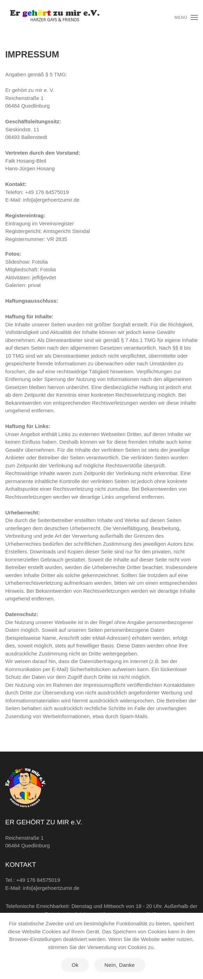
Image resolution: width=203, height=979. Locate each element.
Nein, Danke (120, 965)
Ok (75, 965)
